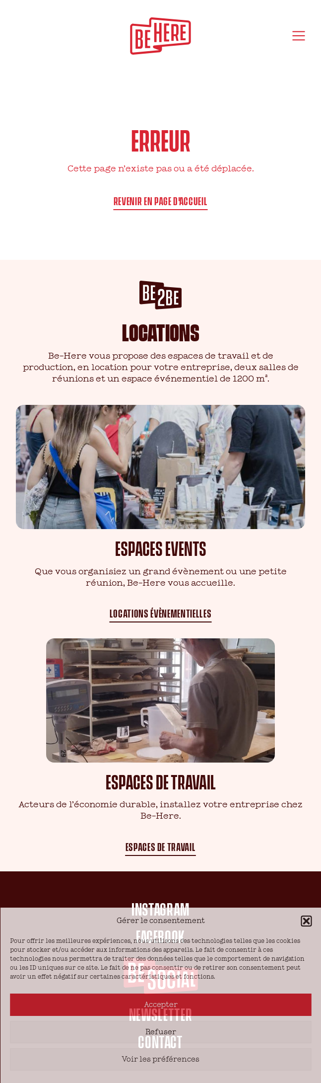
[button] (306, 921)
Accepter (161, 1004)
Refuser (160, 1032)
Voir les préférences (160, 1059)
